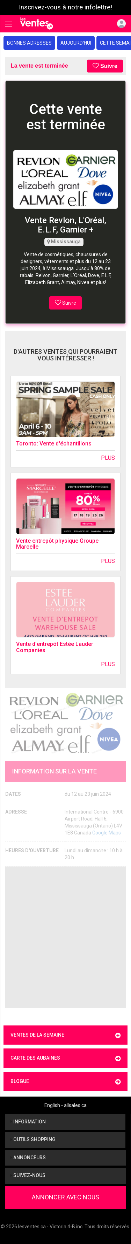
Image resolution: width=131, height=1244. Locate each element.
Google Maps (106, 832)
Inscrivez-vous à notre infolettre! (65, 7)
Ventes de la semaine (65, 1035)
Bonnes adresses (29, 43)
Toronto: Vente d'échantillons (54, 443)
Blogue (65, 1081)
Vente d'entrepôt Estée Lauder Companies (54, 647)
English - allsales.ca (65, 1105)
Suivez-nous (27, 1175)
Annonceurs (28, 1157)
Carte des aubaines (65, 1058)
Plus (108, 458)
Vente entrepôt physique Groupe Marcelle (57, 543)
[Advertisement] (65, 937)
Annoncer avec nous (65, 1197)
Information (28, 1121)
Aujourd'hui (75, 43)
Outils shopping (33, 1139)
